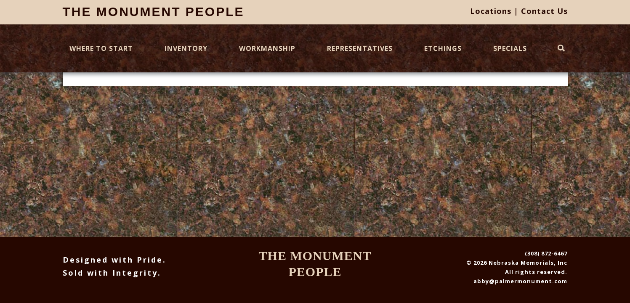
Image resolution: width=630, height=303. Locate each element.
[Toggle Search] (561, 48)
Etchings (443, 48)
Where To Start (101, 48)
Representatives (360, 48)
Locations (490, 11)
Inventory (186, 48)
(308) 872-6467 (546, 253)
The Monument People (154, 12)
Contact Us (544, 11)
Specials (510, 48)
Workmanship (267, 48)
